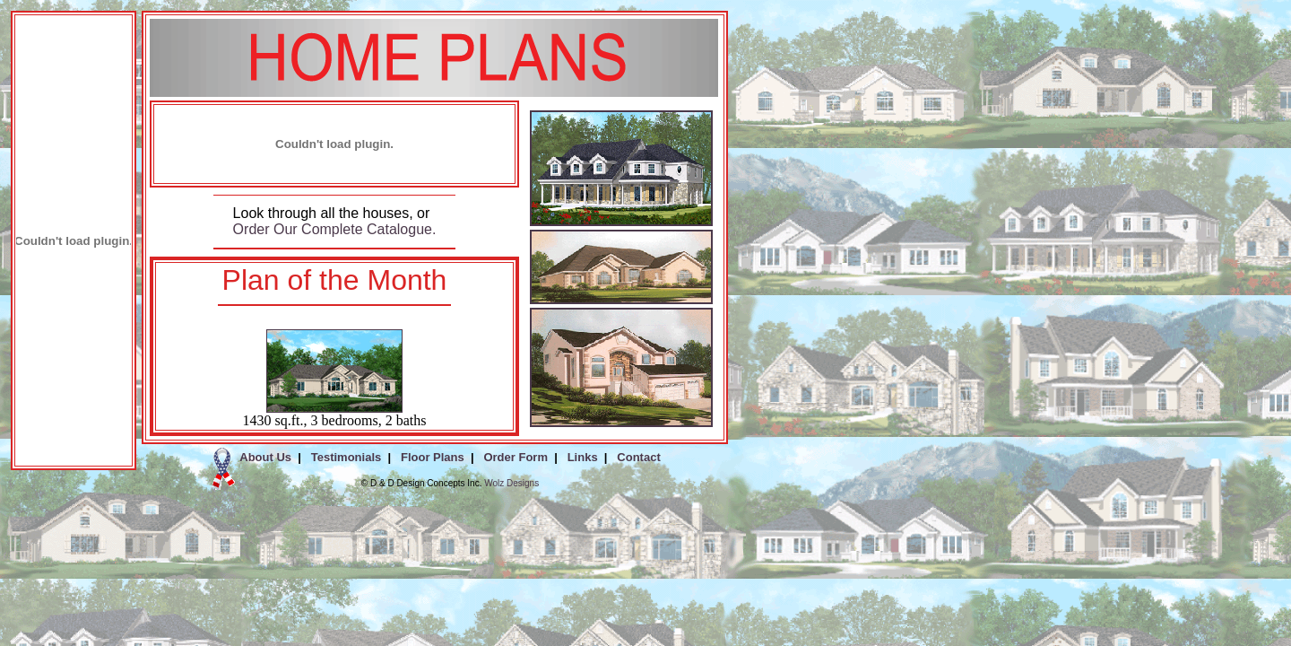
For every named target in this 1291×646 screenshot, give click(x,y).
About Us (265, 457)
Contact (638, 457)
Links (583, 457)
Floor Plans (432, 457)
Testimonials (346, 457)
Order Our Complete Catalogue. (335, 229)
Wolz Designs (511, 483)
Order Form (515, 457)
